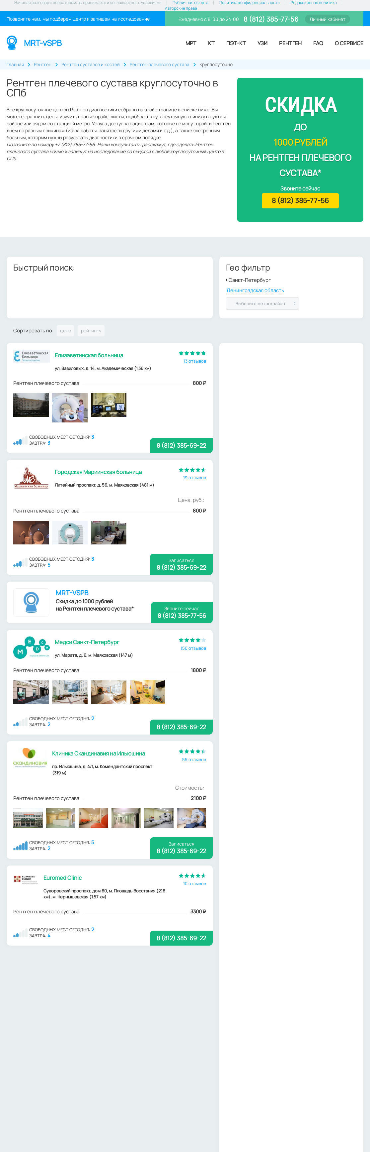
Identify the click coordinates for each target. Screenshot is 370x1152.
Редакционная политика (314, 2)
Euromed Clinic (62, 879)
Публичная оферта (190, 2)
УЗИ (262, 43)
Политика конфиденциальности (249, 2)
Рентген (290, 43)
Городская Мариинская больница (99, 472)
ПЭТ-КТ (236, 43)
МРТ (190, 43)
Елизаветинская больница (90, 355)
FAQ (318, 43)
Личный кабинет (327, 19)
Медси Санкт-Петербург (88, 643)
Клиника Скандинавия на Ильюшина (99, 755)
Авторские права (181, 8)
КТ (211, 43)
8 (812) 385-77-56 (270, 19)
